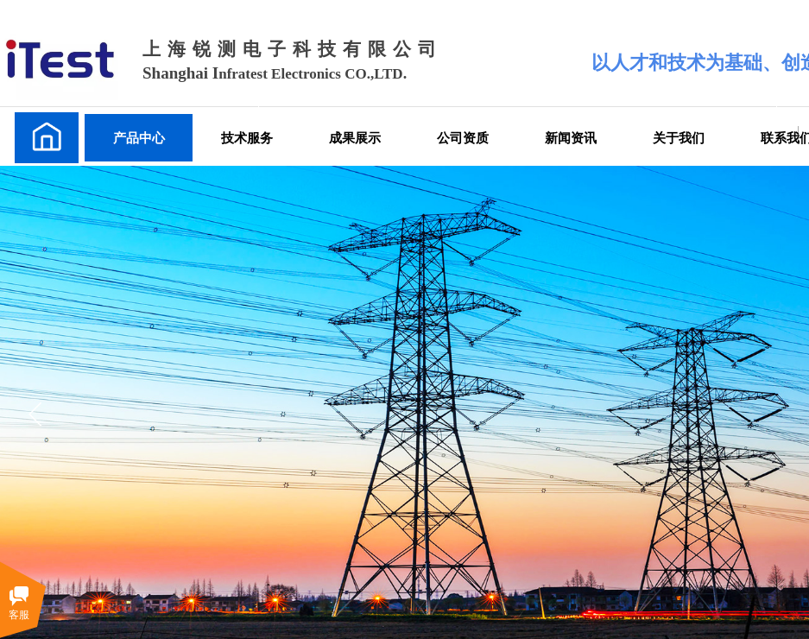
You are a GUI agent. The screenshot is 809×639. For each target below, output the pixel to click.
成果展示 (355, 137)
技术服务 (247, 137)
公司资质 (463, 137)
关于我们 (679, 137)
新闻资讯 (571, 137)
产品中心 (139, 137)
